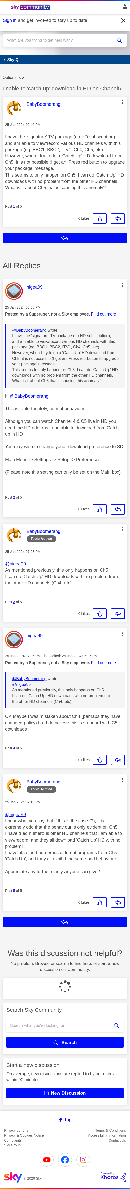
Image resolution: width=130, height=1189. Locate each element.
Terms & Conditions (110, 1130)
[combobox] (58, 40)
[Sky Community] (31, 7)
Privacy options (16, 1130)
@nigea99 (15, 563)
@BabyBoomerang (29, 330)
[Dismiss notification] (123, 21)
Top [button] (67, 1119)
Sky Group (12, 1145)
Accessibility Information (107, 1135)
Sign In (123, 8)
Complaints (13, 1140)
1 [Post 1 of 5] (14, 206)
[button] (122, 102)
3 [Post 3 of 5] (14, 602)
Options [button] (9, 77)
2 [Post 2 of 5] (14, 497)
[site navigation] (6, 7)
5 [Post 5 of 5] (14, 891)
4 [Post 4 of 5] (14, 748)
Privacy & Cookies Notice (24, 1135)
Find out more (103, 314)
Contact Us (117, 1140)
